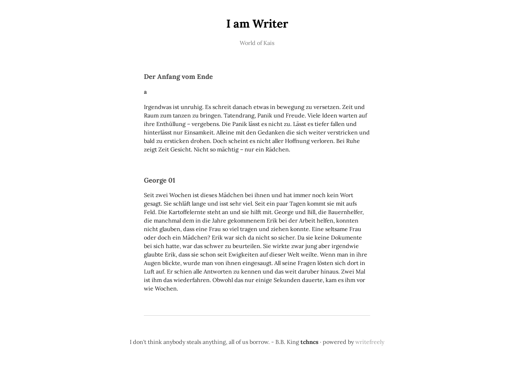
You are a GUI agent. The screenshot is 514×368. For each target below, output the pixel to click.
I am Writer (257, 23)
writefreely (369, 341)
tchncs (309, 341)
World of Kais (257, 42)
